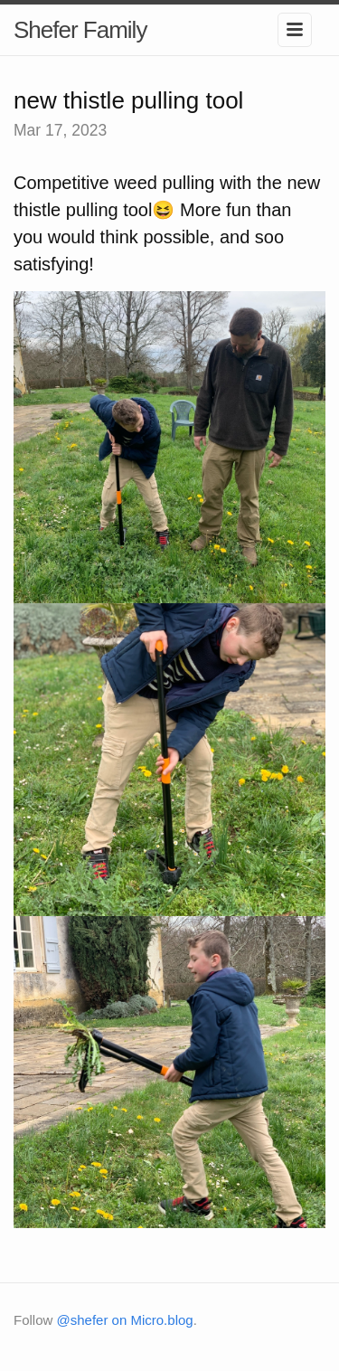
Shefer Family (80, 29)
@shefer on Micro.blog (125, 1320)
